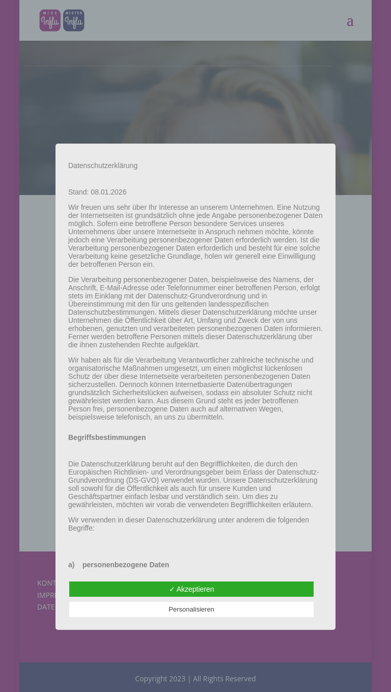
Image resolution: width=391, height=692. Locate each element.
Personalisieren (191, 609)
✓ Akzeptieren (191, 589)
